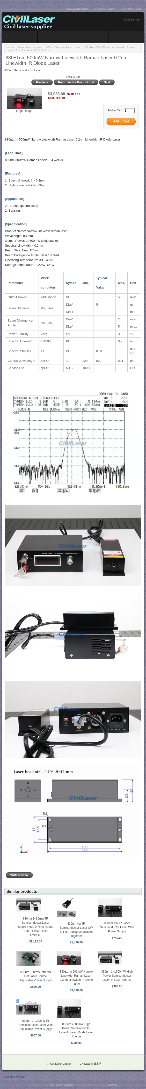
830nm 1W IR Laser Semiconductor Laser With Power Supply (117, 927)
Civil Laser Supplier (61, 1084)
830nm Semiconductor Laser (63, 47)
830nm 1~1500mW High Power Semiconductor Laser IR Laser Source (117, 975)
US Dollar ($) (131, 19)
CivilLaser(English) (77, 8)
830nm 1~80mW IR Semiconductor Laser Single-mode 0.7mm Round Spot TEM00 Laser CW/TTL (35, 927)
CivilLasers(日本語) (104, 8)
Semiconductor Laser (30, 47)
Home (10, 47)
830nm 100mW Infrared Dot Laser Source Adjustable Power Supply (35, 976)
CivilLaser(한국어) (130, 8)
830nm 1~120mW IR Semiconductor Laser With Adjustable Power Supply (36, 1025)
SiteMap (112, 1084)
